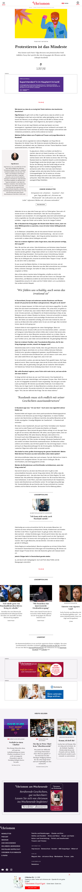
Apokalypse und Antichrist (43, 739)
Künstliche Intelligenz (17, 739)
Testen (65, 3)
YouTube (2, 870)
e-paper (4, 855)
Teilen (40, 102)
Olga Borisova (15, 164)
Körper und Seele (68, 836)
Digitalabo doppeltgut (10, 849)
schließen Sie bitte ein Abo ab (50, 646)
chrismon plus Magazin (11, 852)
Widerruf (74, 849)
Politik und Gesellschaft (60, 838)
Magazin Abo (36, 856)
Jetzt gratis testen (32, 887)
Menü (3, 4)
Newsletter (6, 834)
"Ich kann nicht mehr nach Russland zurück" (41, 517)
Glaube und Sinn (57, 833)
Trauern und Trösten (39, 841)
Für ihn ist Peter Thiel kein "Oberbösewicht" (42, 745)
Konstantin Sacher (40, 766)
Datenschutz (45, 849)
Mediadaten (58, 856)
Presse (66, 856)
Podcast (4, 837)
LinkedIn (44, 650)
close (69, 874)
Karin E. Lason (42, 68)
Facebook (35, 650)
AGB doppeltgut (64, 849)
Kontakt (54, 849)
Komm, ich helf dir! (67, 740)
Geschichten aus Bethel (66, 737)
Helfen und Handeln (39, 836)
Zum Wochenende (8, 843)
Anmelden (78, 3)
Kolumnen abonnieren (10, 846)
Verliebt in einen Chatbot (16, 743)
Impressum (36, 849)
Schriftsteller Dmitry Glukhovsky (41, 513)
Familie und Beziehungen (41, 833)
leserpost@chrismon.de (36, 648)
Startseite (30, 7)
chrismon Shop (47, 856)
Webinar (4, 840)
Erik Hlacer (14, 765)
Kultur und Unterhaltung (40, 838)
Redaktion (35, 864)
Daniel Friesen (11, 620)
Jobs (72, 856)
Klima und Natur (54, 836)
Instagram (63, 648)
